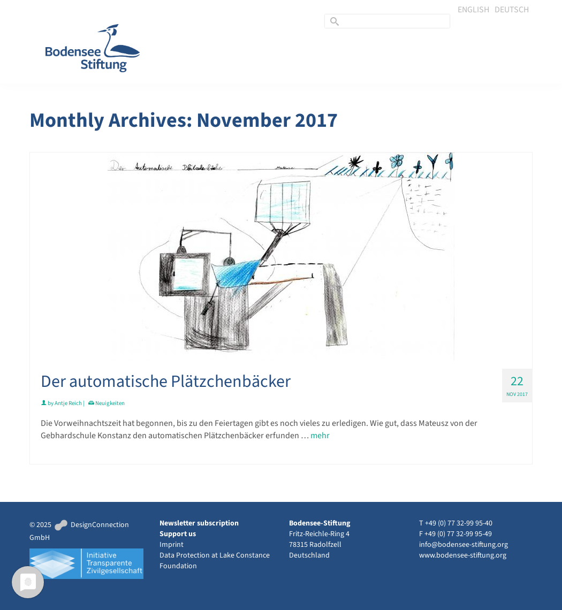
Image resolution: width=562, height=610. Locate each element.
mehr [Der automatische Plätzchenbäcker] (320, 435)
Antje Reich (68, 403)
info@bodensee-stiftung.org (463, 544)
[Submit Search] (333, 21)
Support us (178, 534)
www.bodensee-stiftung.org (462, 555)
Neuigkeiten (110, 403)
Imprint (172, 544)
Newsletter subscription (199, 523)
